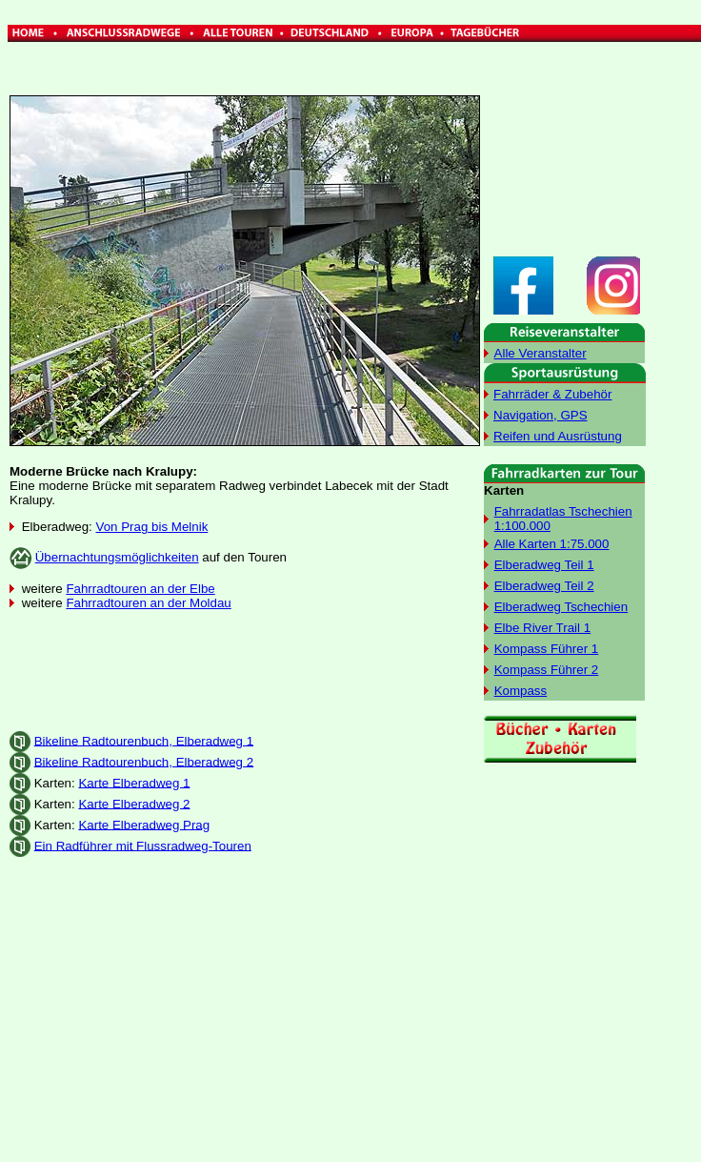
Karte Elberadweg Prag (144, 824)
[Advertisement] (245, 670)
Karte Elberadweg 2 (134, 803)
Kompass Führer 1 (546, 649)
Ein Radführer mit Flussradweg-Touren (142, 845)
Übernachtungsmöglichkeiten (117, 557)
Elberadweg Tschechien (561, 607)
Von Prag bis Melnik (152, 527)
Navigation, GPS (540, 415)
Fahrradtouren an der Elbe (140, 588)
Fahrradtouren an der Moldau (148, 603)
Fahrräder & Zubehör (552, 394)
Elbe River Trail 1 (542, 628)
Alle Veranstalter (540, 353)
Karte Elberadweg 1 (134, 782)
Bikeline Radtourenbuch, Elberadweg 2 (143, 761)
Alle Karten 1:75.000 (552, 544)
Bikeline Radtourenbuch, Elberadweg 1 (143, 740)
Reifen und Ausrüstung (557, 436)
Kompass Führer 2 (546, 670)
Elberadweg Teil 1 (544, 565)
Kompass (521, 690)
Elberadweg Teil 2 (544, 586)
